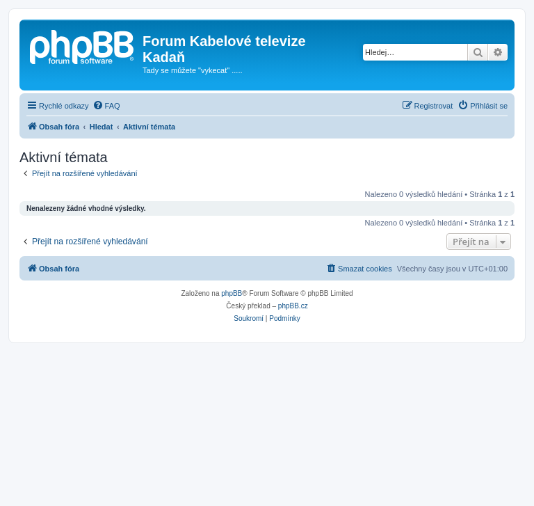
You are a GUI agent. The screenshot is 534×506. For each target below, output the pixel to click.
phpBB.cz (293, 306)
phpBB (231, 293)
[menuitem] (106, 105)
